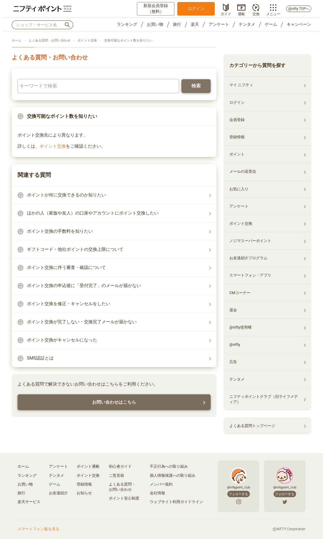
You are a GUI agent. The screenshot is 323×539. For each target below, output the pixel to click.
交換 (256, 13)
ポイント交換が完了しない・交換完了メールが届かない (82, 321)
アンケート (219, 24)
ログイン (196, 8)
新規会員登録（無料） (155, 8)
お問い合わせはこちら (114, 402)
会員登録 (237, 120)
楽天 (195, 24)
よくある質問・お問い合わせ (50, 40)
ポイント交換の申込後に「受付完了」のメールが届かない (84, 285)
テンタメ (247, 24)
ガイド (226, 13)
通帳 (241, 13)
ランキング (127, 24)
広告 (233, 362)
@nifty (234, 344)
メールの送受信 (242, 171)
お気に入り (238, 189)
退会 (233, 310)
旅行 (177, 24)
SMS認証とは (40, 358)
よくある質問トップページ (252, 426)
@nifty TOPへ (298, 9)
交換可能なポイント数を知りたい (128, 40)
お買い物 (155, 24)
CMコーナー (239, 293)
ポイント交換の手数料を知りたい (60, 231)
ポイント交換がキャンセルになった (62, 340)
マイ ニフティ (241, 85)
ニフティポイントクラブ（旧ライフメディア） (263, 399)
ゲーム (271, 24)
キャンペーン (299, 24)
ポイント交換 (87, 40)
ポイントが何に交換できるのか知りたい (66, 195)
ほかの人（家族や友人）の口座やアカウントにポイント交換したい (93, 213)
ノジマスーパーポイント (250, 241)
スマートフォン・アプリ (250, 275)
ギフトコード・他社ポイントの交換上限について (75, 249)
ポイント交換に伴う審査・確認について (66, 267)
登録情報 (237, 137)
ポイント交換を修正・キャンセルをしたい (68, 303)
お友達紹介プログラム (248, 258)
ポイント (237, 154)
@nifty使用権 (240, 327)
